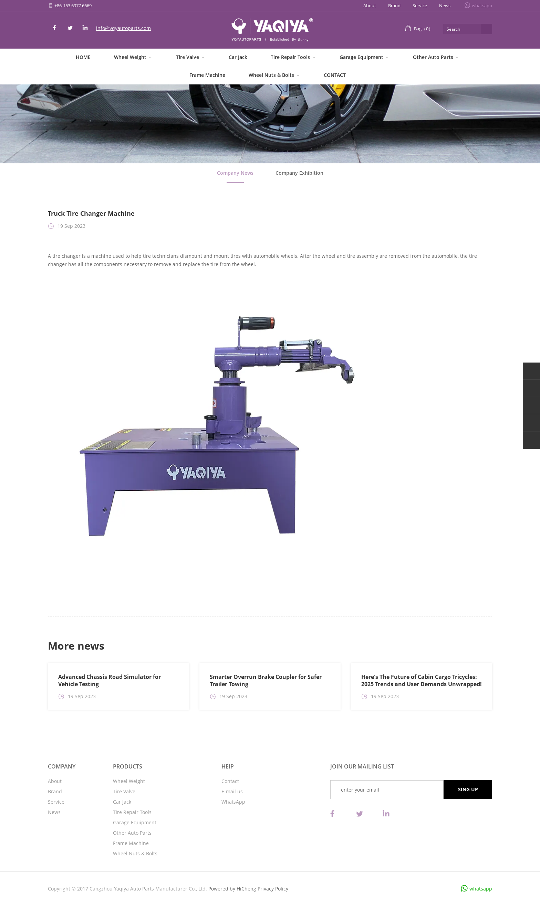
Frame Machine (207, 75)
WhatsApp (233, 801)
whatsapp (482, 5)
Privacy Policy (273, 888)
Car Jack (238, 57)
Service (420, 5)
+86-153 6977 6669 (73, 5)
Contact (230, 781)
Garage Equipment (361, 57)
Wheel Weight (130, 57)
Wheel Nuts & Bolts (271, 75)
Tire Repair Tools (290, 57)
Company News (235, 173)
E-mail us (232, 791)
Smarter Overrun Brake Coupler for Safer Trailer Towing (266, 680)
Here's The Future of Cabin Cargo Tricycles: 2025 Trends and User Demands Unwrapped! (421, 680)
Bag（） (423, 29)
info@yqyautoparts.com (123, 28)
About (369, 5)
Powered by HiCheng (232, 888)
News (444, 5)
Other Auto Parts (433, 57)
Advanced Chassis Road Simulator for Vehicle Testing (109, 680)
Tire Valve (187, 57)
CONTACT (335, 75)
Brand (394, 5)
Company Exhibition (299, 173)
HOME (83, 57)
